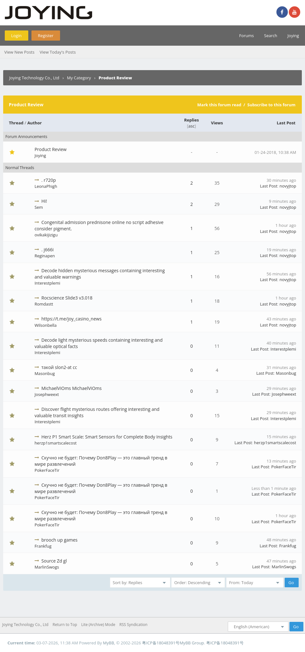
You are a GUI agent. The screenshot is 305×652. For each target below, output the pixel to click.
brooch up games (59, 540)
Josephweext (47, 394)
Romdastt (44, 304)
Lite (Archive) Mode (98, 624)
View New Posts (19, 52)
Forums (246, 35)
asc (191, 126)
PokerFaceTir (47, 470)
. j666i (47, 250)
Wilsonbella (46, 325)
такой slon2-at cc (59, 367)
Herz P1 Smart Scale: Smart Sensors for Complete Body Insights (106, 437)
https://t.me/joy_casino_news (71, 319)
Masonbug (45, 373)
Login (16, 35)
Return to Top (65, 624)
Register (45, 35)
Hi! (44, 201)
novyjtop (288, 186)
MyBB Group (192, 643)
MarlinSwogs (47, 567)
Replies (191, 120)
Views (217, 123)
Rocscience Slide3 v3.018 (66, 298)
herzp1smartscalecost (56, 443)
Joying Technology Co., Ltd (34, 78)
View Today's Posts (58, 52)
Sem (39, 207)
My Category (79, 78)
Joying (293, 35)
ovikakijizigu (46, 235)
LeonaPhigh (46, 186)
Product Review (51, 149)
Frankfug (43, 546)
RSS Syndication (133, 624)
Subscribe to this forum (271, 105)
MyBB (108, 643)
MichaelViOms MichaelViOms (71, 388)
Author (34, 123)
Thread (16, 123)
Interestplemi (47, 283)
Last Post (286, 123)
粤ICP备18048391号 (161, 643)
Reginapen (45, 256)
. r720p (48, 180)
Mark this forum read (219, 105)
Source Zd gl (54, 561)
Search (270, 35)
